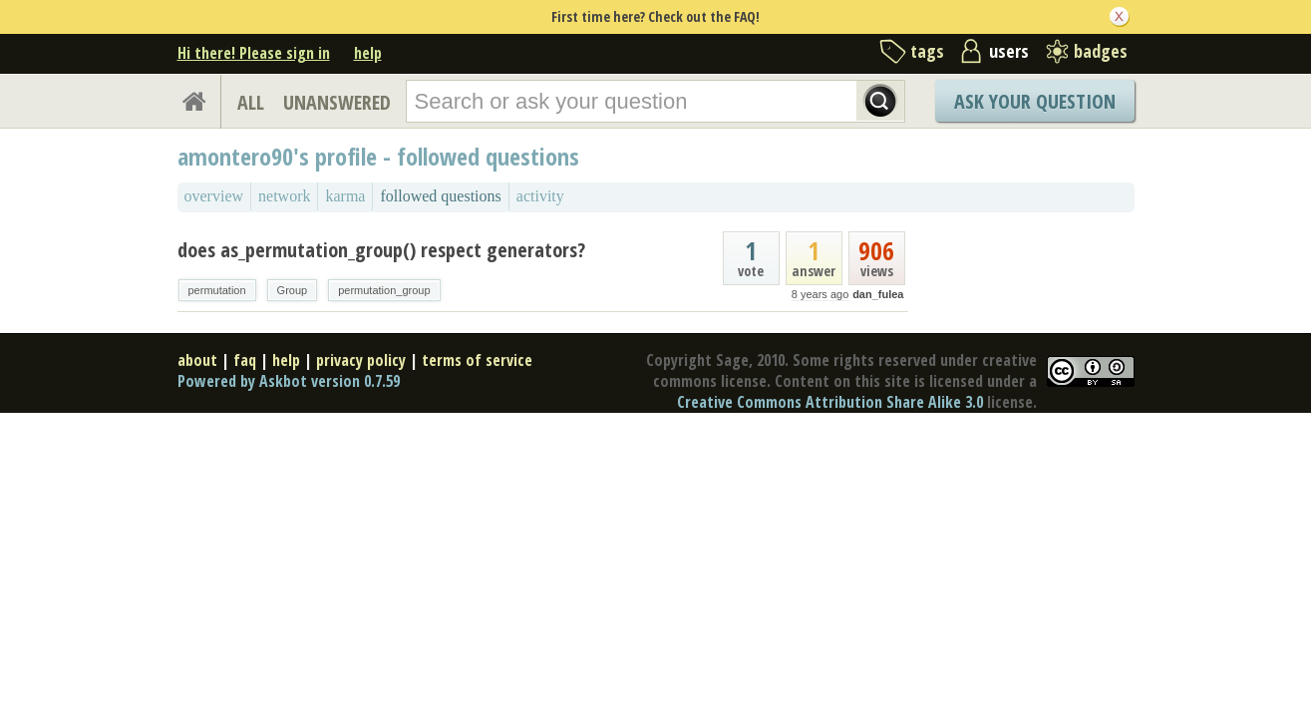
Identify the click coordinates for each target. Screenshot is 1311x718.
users (1009, 51)
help (368, 53)
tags (927, 51)
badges (1101, 51)
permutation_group (384, 290)
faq (244, 360)
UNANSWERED (337, 102)
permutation (217, 290)
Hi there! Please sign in (253, 53)
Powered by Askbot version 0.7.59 (288, 381)
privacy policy (361, 360)
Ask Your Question (1035, 101)
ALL (250, 102)
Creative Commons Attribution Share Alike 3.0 (830, 402)
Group (292, 290)
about (197, 360)
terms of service (477, 360)
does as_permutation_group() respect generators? (381, 249)
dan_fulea (877, 294)
